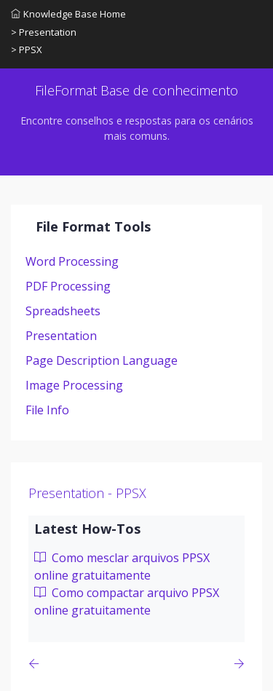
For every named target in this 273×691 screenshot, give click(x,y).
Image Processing (74, 385)
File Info (47, 410)
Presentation (61, 336)
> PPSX (26, 49)
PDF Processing (68, 286)
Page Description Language (101, 360)
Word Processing (72, 261)
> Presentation (43, 32)
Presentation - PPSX (87, 493)
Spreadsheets (62, 311)
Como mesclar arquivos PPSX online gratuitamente (122, 566)
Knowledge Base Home (68, 13)
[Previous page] (36, 664)
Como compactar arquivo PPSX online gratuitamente (126, 601)
